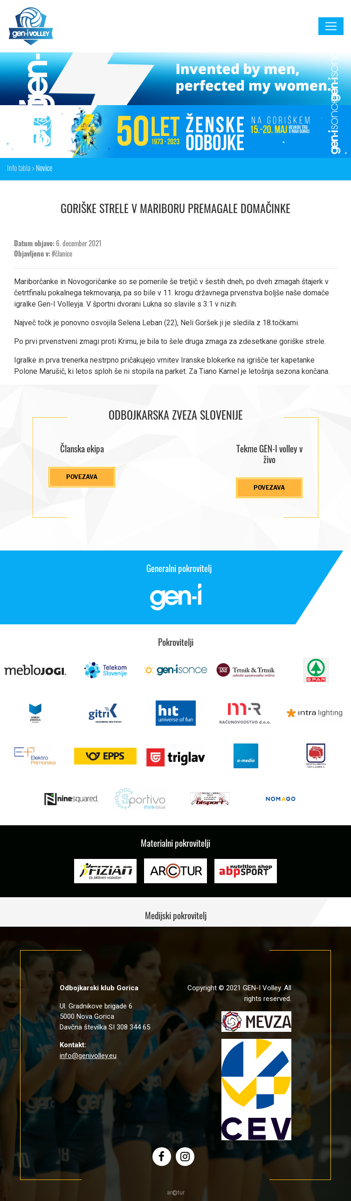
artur (176, 1192)
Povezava (81, 476)
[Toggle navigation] (331, 26)
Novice (44, 169)
